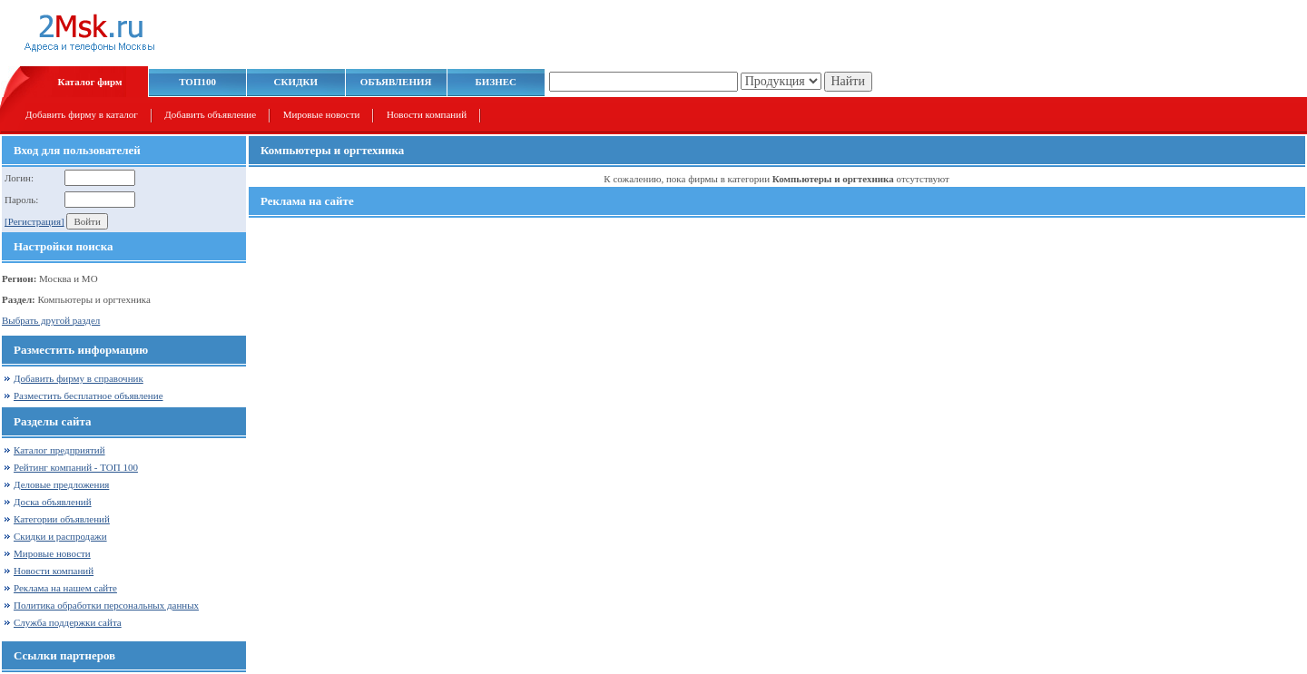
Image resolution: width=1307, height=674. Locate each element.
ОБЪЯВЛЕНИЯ (396, 81)
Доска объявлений (53, 501)
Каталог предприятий (59, 449)
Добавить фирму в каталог (81, 114)
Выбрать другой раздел (51, 320)
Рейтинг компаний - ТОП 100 (76, 467)
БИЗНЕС (496, 81)
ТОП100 (197, 81)
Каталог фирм (90, 81)
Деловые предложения (61, 484)
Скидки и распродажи (60, 536)
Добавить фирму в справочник (78, 378)
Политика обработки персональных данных (106, 605)
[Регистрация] (34, 221)
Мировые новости (321, 114)
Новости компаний (427, 114)
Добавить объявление (210, 114)
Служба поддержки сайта (68, 622)
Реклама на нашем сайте (65, 587)
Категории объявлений (62, 518)
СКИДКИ (296, 81)
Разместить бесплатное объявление (88, 395)
